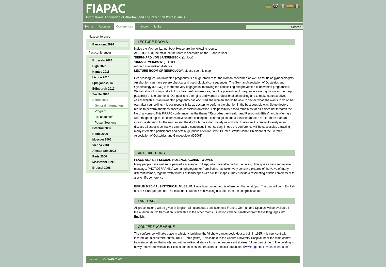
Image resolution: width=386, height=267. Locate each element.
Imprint (93, 259)
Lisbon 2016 (100, 77)
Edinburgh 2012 (103, 88)
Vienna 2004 (100, 145)
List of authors (104, 117)
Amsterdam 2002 (104, 151)
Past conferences (100, 52)
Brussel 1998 (101, 167)
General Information (109, 105)
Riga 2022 (99, 66)
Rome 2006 (100, 134)
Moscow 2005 (101, 139)
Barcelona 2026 (103, 44)
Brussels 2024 (102, 60)
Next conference (99, 36)
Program (100, 111)
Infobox (143, 26)
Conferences (124, 26)
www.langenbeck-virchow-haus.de (265, 247)
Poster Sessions (105, 122)
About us (104, 26)
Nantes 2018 (101, 71)
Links (157, 26)
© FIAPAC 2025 (113, 259)
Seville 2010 (100, 94)
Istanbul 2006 (101, 128)
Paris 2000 (99, 156)
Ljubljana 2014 (102, 83)
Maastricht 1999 (103, 162)
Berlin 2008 (100, 100)
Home (89, 26)
